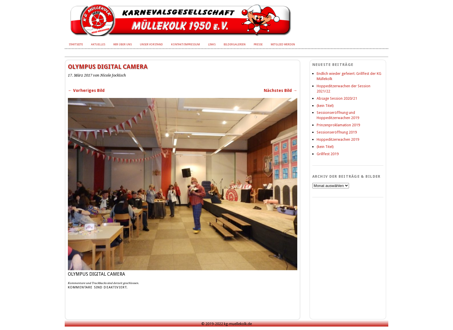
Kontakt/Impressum (185, 44)
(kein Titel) (325, 105)
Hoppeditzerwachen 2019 (338, 139)
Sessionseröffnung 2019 (337, 132)
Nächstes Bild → (280, 90)
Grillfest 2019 (328, 154)
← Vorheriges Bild (86, 90)
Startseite (76, 44)
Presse (258, 44)
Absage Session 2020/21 (337, 98)
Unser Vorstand (151, 44)
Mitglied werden (283, 44)
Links (212, 44)
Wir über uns (122, 44)
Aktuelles (98, 44)
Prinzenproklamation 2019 (338, 125)
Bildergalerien (235, 44)
